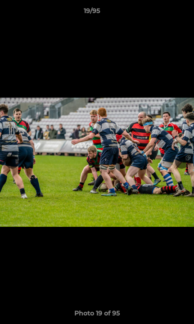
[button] (161, 13)
